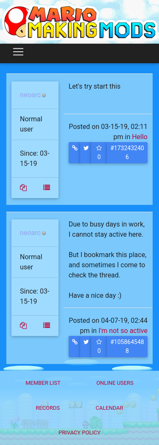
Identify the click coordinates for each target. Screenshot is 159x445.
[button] (75, 152)
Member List (43, 383)
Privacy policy (79, 432)
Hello (140, 137)
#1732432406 (127, 152)
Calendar (109, 408)
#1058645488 (127, 346)
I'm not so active (123, 331)
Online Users (115, 383)
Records (48, 408)
